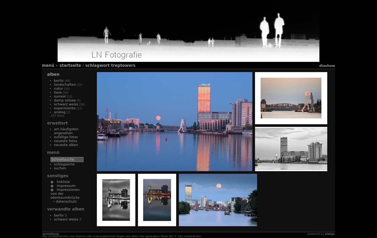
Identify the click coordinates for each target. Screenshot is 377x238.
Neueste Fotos (65, 141)
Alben (53, 74)
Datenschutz (66, 201)
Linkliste (61, 182)
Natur (58, 88)
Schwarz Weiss (66, 104)
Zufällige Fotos (66, 137)
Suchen (60, 168)
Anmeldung (50, 234)
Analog (59, 112)
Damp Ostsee (65, 100)
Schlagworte (64, 164)
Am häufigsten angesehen (66, 131)
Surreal (60, 96)
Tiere (58, 92)
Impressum (64, 186)
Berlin (59, 81)
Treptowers (123, 65)
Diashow (327, 66)
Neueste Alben (66, 145)
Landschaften (65, 84)
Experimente (65, 108)
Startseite (70, 65)
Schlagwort (97, 65)
